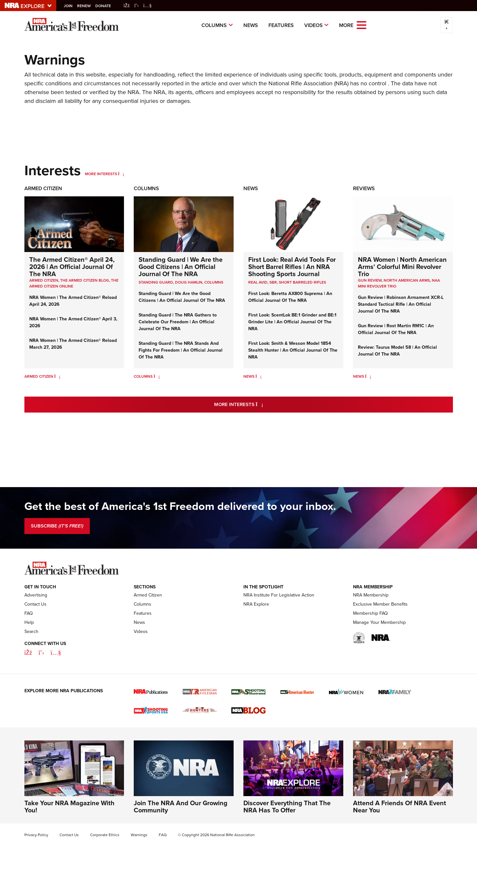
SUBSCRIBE (57, 525)
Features (281, 25)
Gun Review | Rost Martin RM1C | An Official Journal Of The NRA (396, 329)
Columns (214, 25)
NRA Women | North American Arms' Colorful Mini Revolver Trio (402, 267)
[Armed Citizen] (57, 376)
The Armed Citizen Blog (84, 280)
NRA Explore (256, 604)
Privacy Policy (36, 835)
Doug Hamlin (188, 282)
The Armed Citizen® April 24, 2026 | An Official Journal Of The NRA (72, 267)
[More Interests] (121, 174)
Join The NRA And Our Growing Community (180, 806)
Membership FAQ (370, 613)
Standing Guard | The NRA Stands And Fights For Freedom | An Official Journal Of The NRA (181, 350)
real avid (257, 282)
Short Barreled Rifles (302, 282)
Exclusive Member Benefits (380, 604)
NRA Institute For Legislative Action (278, 595)
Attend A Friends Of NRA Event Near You (399, 806)
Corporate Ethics (104, 835)
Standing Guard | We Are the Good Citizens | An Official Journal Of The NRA (181, 267)
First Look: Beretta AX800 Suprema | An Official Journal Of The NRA (290, 297)
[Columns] (157, 376)
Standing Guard (156, 282)
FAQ (28, 613)
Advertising (35, 595)
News (250, 25)
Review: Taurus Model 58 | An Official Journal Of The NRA (397, 351)
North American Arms (407, 280)
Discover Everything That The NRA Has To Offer (287, 806)
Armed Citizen (43, 188)
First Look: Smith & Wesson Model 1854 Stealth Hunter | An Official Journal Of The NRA (292, 350)
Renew (86, 6)
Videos (313, 25)
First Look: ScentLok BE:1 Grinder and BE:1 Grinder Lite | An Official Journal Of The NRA (292, 322)
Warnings (139, 835)
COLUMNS (213, 282)
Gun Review (370, 280)
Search (31, 631)
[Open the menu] (361, 24)
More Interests (101, 174)
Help (29, 622)
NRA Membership (370, 595)
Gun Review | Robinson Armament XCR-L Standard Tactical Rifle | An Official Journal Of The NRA (400, 304)
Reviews (364, 188)
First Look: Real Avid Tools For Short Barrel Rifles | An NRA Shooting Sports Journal (292, 267)
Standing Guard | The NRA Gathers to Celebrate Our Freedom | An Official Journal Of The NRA (178, 322)
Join (70, 6)
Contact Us (35, 604)
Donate (105, 6)
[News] (258, 376)
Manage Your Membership (379, 622)
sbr (273, 282)
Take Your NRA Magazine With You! (69, 806)
